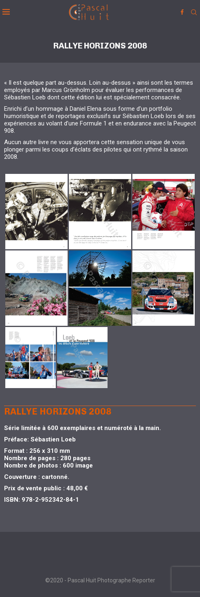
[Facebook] (182, 12)
